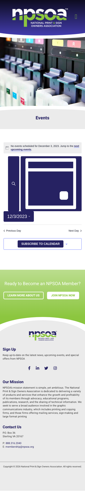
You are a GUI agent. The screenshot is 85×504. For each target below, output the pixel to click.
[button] (76, 17)
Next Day (75, 230)
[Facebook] (29, 368)
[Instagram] (55, 368)
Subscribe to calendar (40, 243)
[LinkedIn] (37, 368)
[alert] (43, 148)
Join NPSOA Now (63, 295)
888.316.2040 (13, 443)
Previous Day (12, 230)
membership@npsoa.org (20, 447)
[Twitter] (46, 368)
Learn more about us (23, 295)
